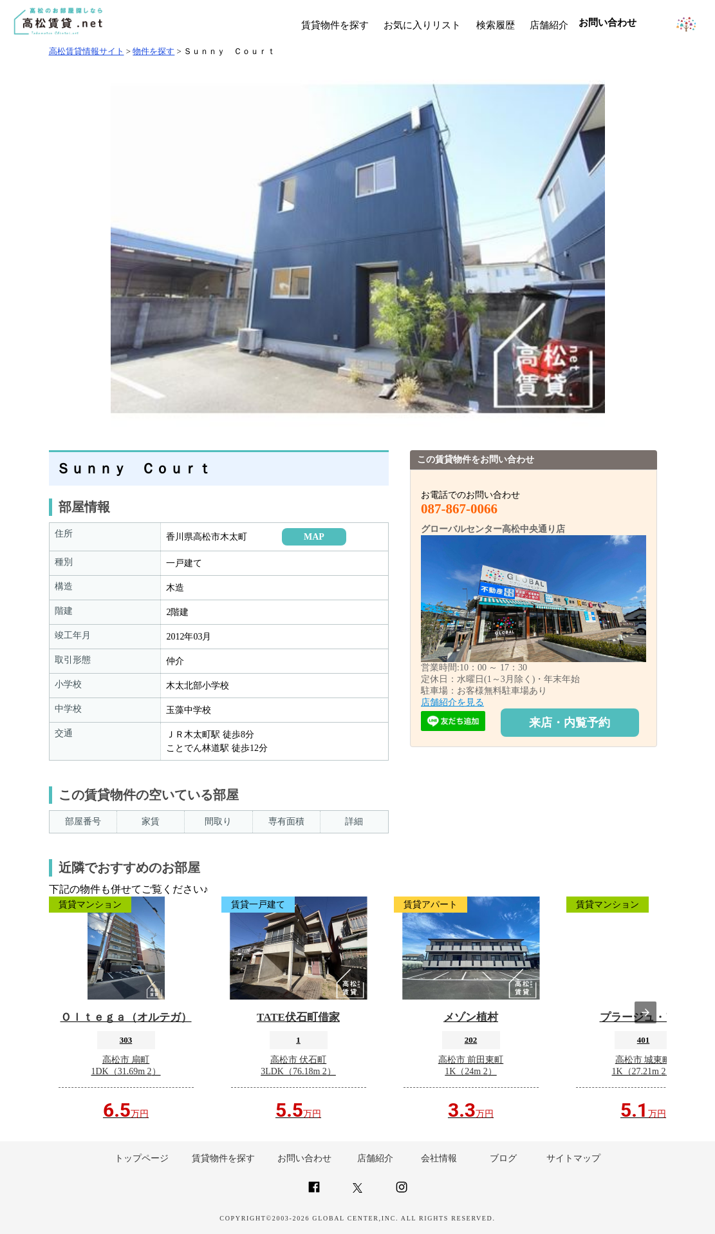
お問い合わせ (304, 1158)
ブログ (503, 1158)
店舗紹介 (549, 25)
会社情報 (439, 1158)
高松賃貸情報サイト (86, 51)
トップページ (142, 1158)
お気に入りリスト (422, 25)
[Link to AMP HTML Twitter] (357, 1190)
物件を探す (153, 51)
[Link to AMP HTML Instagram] (401, 1192)
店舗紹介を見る (452, 702)
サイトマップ (573, 1158)
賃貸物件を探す (335, 25)
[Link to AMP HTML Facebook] (314, 1192)
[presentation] (645, 1012)
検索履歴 (495, 25)
